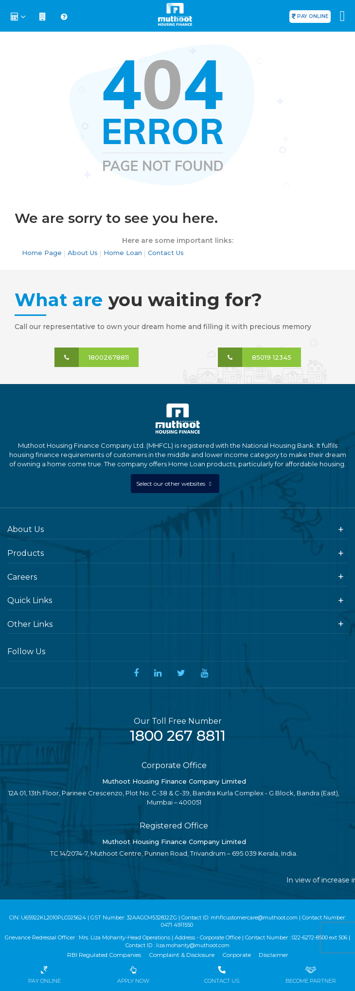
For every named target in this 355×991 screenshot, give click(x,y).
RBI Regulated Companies (104, 954)
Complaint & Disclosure (181, 954)
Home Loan (123, 253)
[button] (19, 17)
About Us (83, 253)
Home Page (42, 253)
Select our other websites (171, 483)
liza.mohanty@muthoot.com (193, 945)
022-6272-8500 (310, 937)
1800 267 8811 (178, 736)
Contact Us (166, 253)
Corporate (236, 954)
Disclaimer (273, 954)
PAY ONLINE (312, 16)
